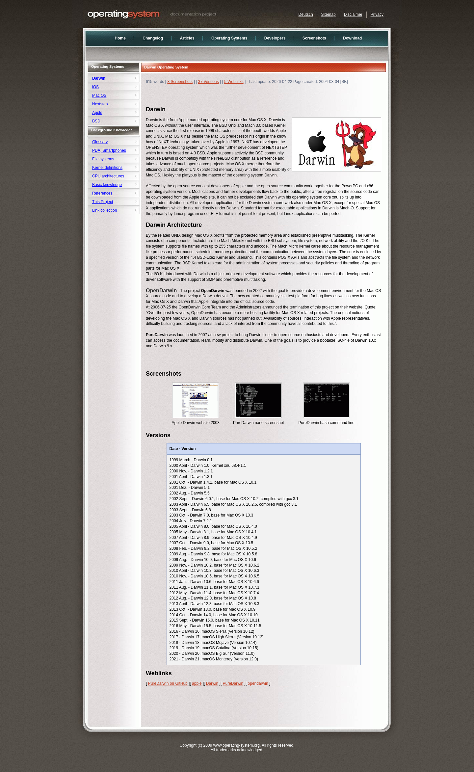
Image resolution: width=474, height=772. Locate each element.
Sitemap (328, 14)
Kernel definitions (107, 167)
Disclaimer (353, 14)
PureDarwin (233, 683)
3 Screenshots (180, 81)
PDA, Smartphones (109, 150)
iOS (95, 87)
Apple (97, 112)
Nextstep (100, 104)
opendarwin (258, 683)
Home (120, 38)
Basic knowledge (107, 184)
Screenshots (314, 38)
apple (196, 683)
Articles (187, 38)
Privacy (377, 14)
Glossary (100, 142)
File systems (103, 159)
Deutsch (306, 14)
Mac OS (99, 95)
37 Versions (208, 81)
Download (352, 38)
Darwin (212, 683)
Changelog (153, 38)
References (102, 193)
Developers (275, 38)
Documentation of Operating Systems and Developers (165, 14)
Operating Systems (229, 38)
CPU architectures (108, 176)
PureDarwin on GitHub (168, 683)
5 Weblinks (233, 81)
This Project (102, 202)
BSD (96, 121)
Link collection (104, 210)
